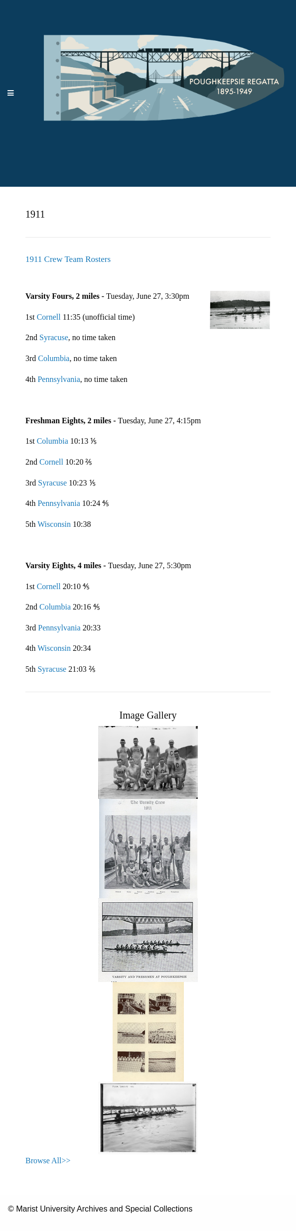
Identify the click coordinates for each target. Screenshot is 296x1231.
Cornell (50, 317)
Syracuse (53, 337)
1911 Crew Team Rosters (68, 259)
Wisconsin (54, 524)
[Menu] (11, 93)
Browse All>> (48, 1160)
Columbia (53, 358)
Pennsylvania (58, 379)
